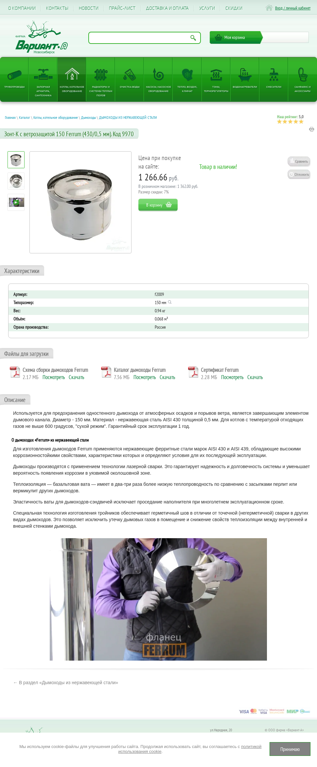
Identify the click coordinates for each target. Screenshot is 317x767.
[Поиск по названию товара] (144, 38)
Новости (88, 8)
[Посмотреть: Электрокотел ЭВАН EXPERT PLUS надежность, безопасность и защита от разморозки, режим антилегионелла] (16, 202)
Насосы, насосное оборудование (158, 89)
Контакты (57, 8)
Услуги (207, 8)
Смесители (273, 86)
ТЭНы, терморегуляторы (216, 89)
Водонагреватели (245, 86)
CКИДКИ (233, 8)
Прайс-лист (122, 8)
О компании (22, 8)
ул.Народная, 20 (221, 729)
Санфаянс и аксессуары (302, 89)
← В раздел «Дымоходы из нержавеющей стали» (65, 682)
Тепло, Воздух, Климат (187, 89)
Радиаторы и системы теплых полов (101, 91)
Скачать (76, 377)
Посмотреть (54, 377)
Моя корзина (234, 37)
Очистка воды (129, 86)
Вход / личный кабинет (292, 8)
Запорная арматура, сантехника (43, 91)
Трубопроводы (14, 86)
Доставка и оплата (167, 8)
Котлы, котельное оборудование (72, 89)
